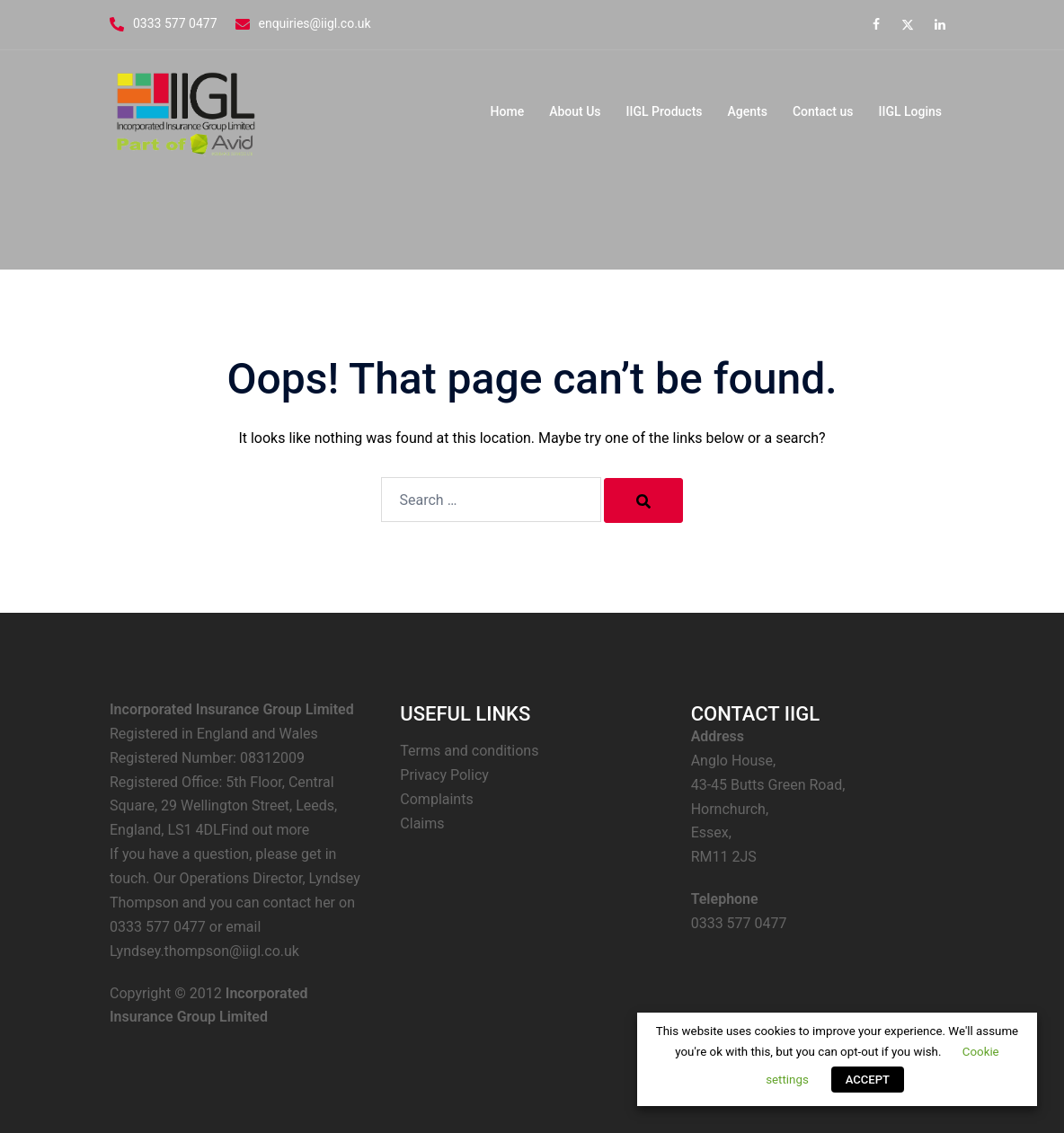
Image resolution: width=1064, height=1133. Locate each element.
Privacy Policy (444, 774)
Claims (422, 823)
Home (508, 111)
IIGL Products (664, 111)
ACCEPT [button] (868, 1079)
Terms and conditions (469, 750)
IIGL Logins (910, 111)
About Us (574, 111)
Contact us (823, 111)
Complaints (436, 799)
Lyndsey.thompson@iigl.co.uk (204, 951)
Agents (747, 111)
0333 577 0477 (175, 23)
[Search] (643, 500)
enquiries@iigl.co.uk (315, 23)
